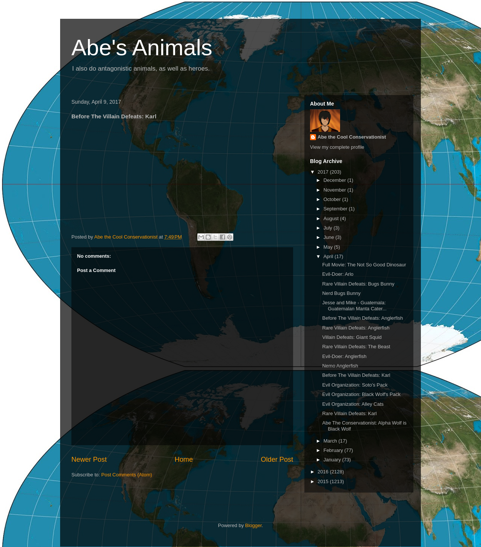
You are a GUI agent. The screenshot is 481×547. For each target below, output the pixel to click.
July (329, 228)
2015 (324, 481)
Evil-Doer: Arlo (337, 274)
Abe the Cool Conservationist (352, 137)
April (329, 256)
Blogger (253, 525)
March (331, 441)
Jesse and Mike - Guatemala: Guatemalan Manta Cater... (354, 305)
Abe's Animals (141, 47)
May (329, 247)
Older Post (277, 459)
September (336, 209)
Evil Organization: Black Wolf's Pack (361, 394)
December (336, 180)
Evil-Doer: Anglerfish (344, 356)
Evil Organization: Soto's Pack (354, 385)
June (330, 237)
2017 (324, 172)
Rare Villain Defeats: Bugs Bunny (358, 284)
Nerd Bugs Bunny (341, 293)
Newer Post (89, 459)
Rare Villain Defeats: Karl (349, 413)
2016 (324, 471)
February (334, 450)
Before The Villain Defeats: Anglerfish (362, 318)
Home (184, 459)
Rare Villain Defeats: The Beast (356, 346)
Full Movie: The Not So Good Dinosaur (364, 264)
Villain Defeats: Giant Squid (351, 337)
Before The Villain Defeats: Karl (356, 375)
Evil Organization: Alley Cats (352, 404)
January (333, 459)
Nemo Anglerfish (340, 366)
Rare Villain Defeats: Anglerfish (355, 328)
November (336, 190)
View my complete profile (337, 147)
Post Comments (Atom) (126, 474)
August (332, 218)
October (333, 199)
